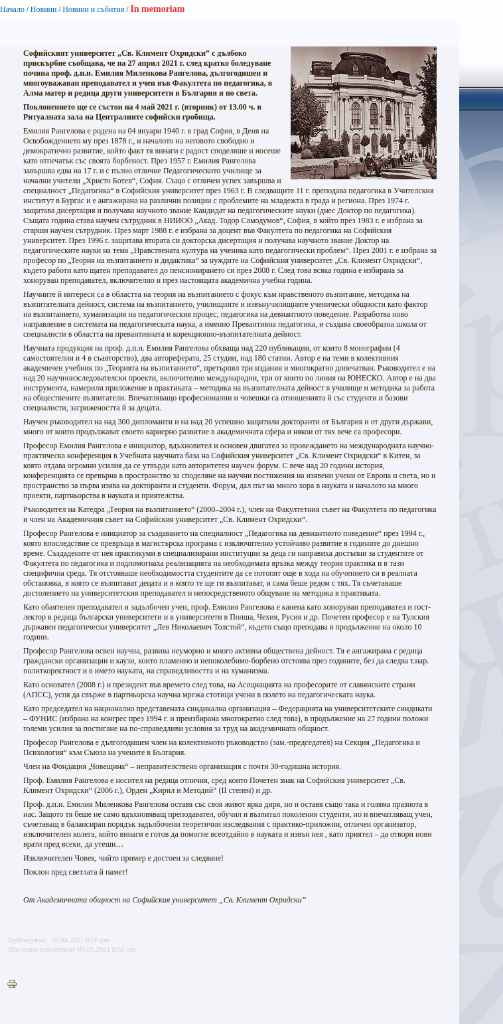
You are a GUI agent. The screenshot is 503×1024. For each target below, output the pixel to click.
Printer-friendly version (15, 985)
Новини (44, 9)
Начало (12, 9)
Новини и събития (93, 9)
